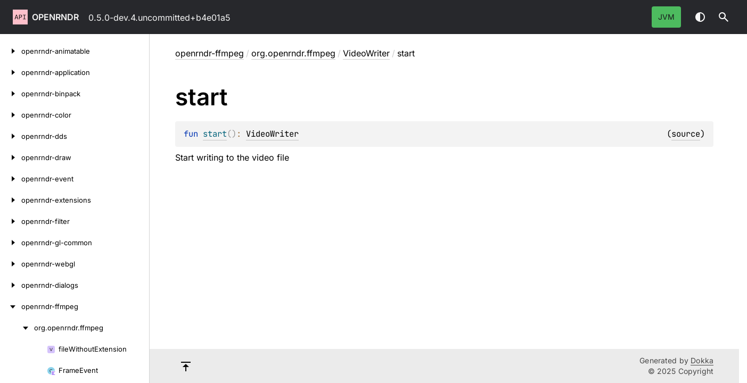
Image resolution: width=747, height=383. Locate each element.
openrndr (55, 17)
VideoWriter (366, 53)
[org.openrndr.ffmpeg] (17, 327)
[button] (723, 17)
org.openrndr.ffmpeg (293, 53)
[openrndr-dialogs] (10, 285)
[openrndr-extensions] (10, 200)
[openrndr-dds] (10, 136)
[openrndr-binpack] (10, 93)
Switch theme (700, 17)
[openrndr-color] (10, 115)
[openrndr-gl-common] (10, 242)
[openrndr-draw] (10, 157)
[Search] (723, 17)
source (685, 133)
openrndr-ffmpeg (209, 53)
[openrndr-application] (10, 72)
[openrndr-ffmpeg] (10, 306)
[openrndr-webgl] (10, 263)
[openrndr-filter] (10, 221)
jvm (666, 16)
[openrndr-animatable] (10, 51)
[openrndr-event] (10, 178)
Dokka (702, 360)
